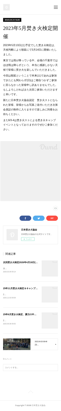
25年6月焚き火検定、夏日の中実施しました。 (26, 315)
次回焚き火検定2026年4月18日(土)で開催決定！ (27, 262)
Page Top (30, 393)
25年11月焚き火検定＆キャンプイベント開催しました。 (32, 288)
